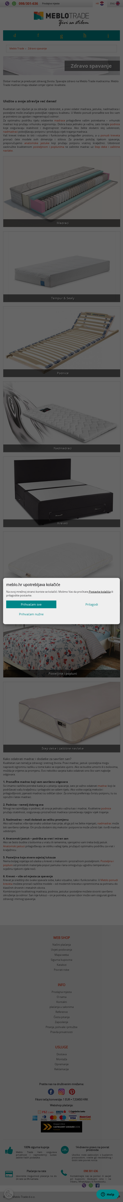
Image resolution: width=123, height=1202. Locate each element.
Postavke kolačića (99, 596)
